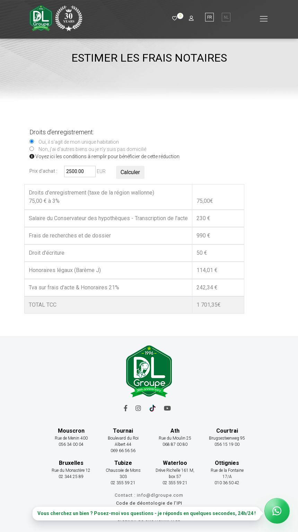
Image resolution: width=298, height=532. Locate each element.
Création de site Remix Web (149, 519)
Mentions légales (131, 511)
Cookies (223, 511)
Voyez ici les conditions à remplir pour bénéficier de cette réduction (104, 156)
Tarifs (163, 511)
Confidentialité (193, 511)
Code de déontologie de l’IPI (149, 503)
